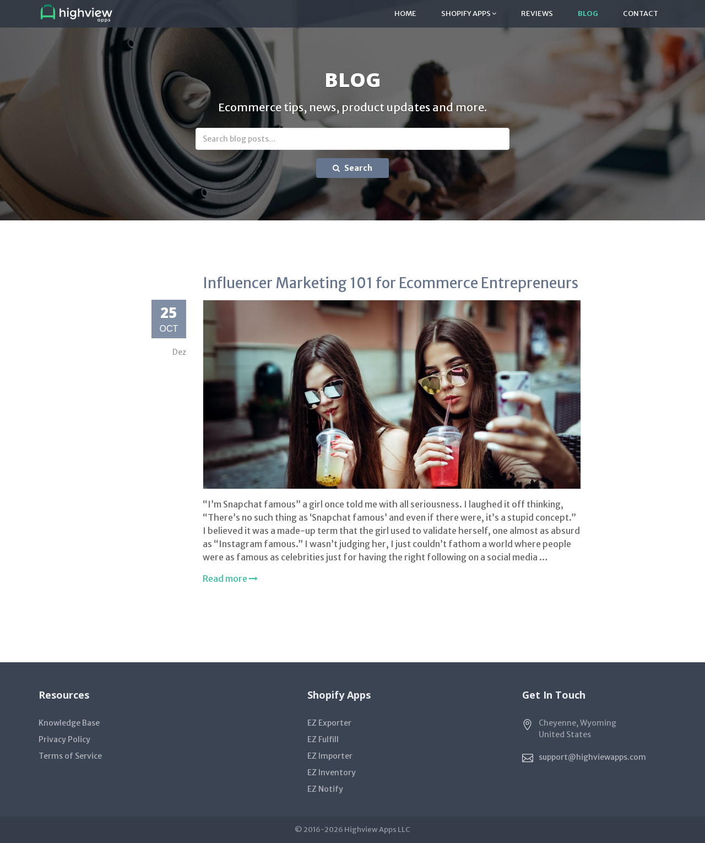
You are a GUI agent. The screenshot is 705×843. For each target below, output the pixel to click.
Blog (588, 13)
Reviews (537, 13)
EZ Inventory (331, 772)
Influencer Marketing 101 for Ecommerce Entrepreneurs (390, 283)
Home (405, 13)
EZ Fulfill (323, 739)
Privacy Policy (64, 739)
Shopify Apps (468, 13)
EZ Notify (325, 789)
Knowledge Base (69, 723)
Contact (640, 13)
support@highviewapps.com (592, 756)
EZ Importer (329, 756)
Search (352, 168)
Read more (230, 578)
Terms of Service (70, 756)
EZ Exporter (329, 723)
